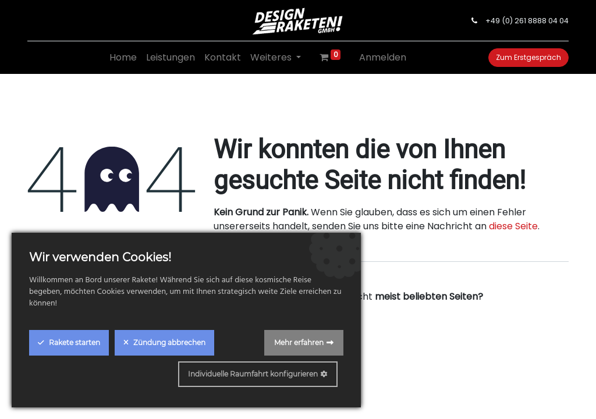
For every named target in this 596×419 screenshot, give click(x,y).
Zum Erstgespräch (528, 57)
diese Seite (513, 226)
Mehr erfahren (299, 342)
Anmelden (382, 57)
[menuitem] (123, 57)
